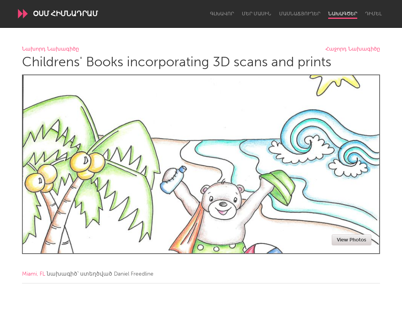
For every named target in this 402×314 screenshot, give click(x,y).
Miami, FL (33, 273)
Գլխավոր (222, 13)
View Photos (351, 240)
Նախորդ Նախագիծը (50, 49)
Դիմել (373, 13)
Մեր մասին (256, 13)
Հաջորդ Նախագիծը (352, 49)
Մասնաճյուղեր (299, 13)
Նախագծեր (342, 13)
